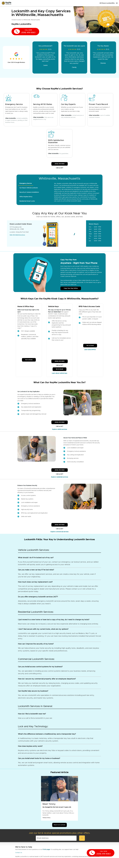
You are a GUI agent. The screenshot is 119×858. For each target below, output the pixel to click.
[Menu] (117, 3)
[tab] (25, 183)
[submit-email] (82, 838)
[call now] (25, 31)
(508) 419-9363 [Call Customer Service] (59, 163)
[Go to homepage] (6, 3)
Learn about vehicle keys (59, 373)
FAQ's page (46, 849)
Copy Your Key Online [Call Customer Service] (71, 288)
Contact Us (18, 852)
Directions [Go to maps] (22, 235)
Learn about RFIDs (90, 349)
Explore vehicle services (59, 429)
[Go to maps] (73, 233)
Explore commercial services (59, 531)
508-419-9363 (14, 235)
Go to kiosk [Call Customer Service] (28, 359)
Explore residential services (59, 477)
